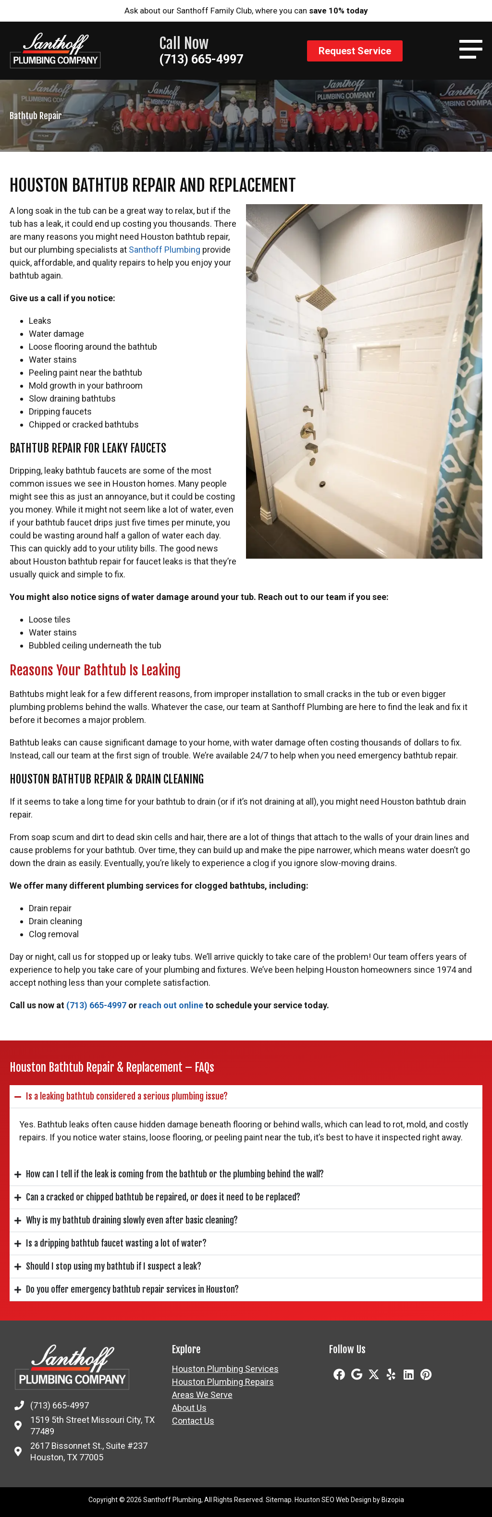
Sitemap (279, 1500)
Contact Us (193, 1421)
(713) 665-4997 (201, 59)
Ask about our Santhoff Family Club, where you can (246, 10)
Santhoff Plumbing (164, 250)
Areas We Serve (202, 1395)
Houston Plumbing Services (225, 1369)
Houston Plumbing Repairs (223, 1382)
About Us (189, 1408)
